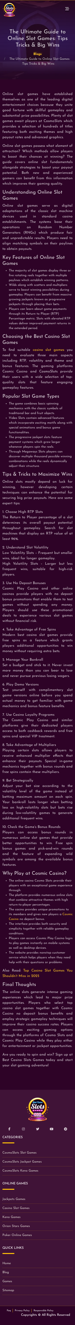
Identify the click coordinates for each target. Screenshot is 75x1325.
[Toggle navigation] (67, 10)
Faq (9, 1310)
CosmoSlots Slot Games (19, 1152)
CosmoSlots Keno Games (20, 1170)
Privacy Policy (22, 1310)
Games (7, 1281)
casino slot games (48, 350)
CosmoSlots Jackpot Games (22, 1161)
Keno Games (11, 1217)
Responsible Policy (43, 1310)
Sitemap (8, 1290)
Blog (5, 1272)
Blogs (37, 54)
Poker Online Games (17, 1235)
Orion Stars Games (16, 1226)
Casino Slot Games (16, 1208)
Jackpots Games (13, 1199)
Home (6, 1263)
